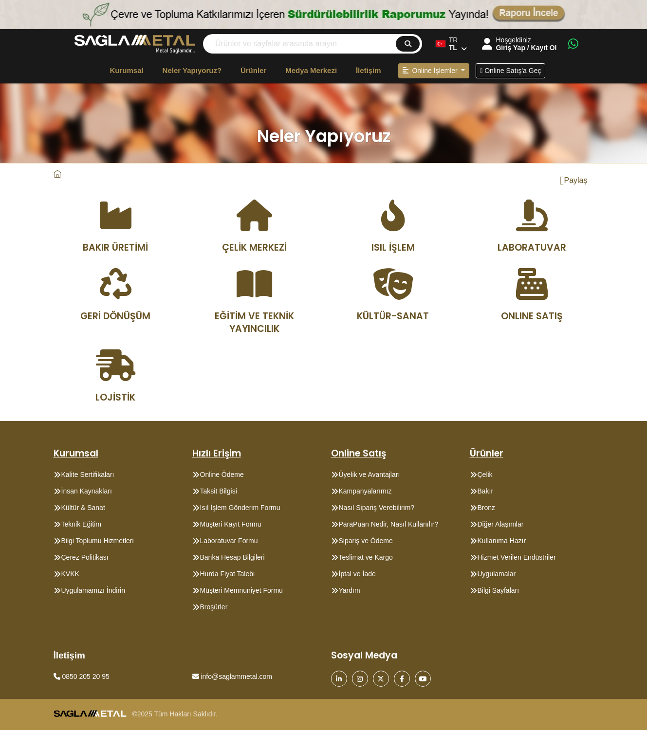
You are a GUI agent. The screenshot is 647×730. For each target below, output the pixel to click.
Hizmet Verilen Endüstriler (517, 557)
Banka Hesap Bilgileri (232, 557)
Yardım (349, 590)
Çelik (485, 474)
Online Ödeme (222, 474)
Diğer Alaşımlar (501, 524)
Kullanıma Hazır (502, 541)
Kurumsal (127, 70)
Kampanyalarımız (365, 491)
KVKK (70, 574)
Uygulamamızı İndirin (93, 590)
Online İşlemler (431, 70)
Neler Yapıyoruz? (192, 70)
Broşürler (214, 607)
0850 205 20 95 (82, 676)
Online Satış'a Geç (510, 70)
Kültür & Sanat (83, 507)
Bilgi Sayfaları (498, 590)
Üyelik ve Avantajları (369, 474)
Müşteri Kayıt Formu (230, 524)
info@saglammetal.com (232, 676)
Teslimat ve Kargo (366, 557)
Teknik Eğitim (81, 524)
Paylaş (574, 180)
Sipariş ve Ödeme (366, 541)
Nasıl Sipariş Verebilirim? (377, 507)
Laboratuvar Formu (229, 541)
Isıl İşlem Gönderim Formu (240, 507)
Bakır (486, 491)
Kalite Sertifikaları (87, 474)
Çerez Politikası (85, 557)
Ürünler (253, 70)
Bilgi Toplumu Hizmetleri (97, 541)
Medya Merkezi (311, 70)
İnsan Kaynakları (86, 491)
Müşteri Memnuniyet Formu (241, 590)
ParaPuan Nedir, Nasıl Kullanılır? (389, 524)
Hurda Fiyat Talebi (227, 574)
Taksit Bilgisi (218, 491)
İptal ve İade (357, 574)
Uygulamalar (497, 574)
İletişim (368, 70)
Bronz (487, 507)
